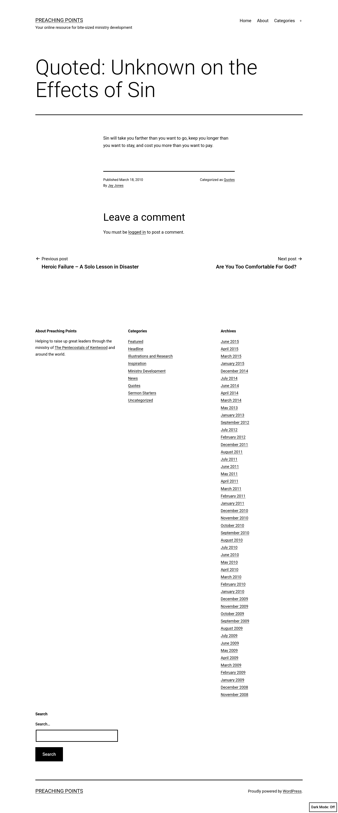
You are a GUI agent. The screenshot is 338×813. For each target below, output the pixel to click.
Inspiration (137, 363)
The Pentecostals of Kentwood (81, 347)
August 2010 (232, 540)
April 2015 (229, 349)
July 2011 (229, 459)
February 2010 (233, 584)
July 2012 (229, 429)
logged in (137, 232)
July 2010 (229, 547)
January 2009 (232, 680)
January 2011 (232, 503)
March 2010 (231, 577)
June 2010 (230, 554)
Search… (42, 724)
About (262, 20)
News (133, 378)
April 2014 (229, 393)
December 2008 (234, 687)
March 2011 (231, 488)
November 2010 (234, 518)
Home (245, 20)
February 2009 (233, 672)
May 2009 (229, 650)
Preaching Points (59, 20)
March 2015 (231, 356)
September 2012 (235, 422)
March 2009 (231, 665)
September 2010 (235, 533)
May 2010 (229, 562)
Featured (135, 341)
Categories (284, 20)
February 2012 (233, 437)
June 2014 (230, 385)
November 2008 (234, 694)
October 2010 (232, 525)
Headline (135, 349)
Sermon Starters (142, 393)
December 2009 (234, 599)
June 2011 (230, 466)
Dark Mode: (323, 807)
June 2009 (230, 643)
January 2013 (232, 415)
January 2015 (232, 363)
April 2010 (229, 569)
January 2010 (232, 591)
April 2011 (229, 481)
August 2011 (232, 452)
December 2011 (234, 444)
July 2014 (229, 378)
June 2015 (230, 341)
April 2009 (229, 658)
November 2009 (234, 606)
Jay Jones (116, 186)
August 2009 (232, 628)
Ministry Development (147, 371)
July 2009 (229, 635)
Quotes (229, 180)
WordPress (292, 791)
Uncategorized (140, 400)
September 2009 (235, 621)
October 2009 (232, 613)
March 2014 (231, 400)
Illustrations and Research (150, 356)
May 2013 (229, 408)
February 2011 (233, 496)
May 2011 (229, 474)
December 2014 (234, 371)
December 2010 (234, 510)
